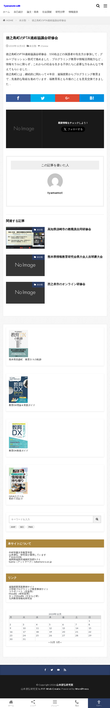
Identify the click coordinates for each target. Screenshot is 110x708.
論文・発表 (32, 11)
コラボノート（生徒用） (21, 591)
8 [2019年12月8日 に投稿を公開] (89, 624)
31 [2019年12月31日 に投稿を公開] (24, 639)
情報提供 (73, 11)
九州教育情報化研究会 (20, 598)
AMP (13, 527)
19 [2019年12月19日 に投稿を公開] (50, 631)
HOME (9, 20)
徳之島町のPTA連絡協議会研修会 (49, 20)
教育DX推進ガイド (18, 450)
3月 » (58, 642)
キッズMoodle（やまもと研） (24, 596)
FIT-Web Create (50, 688)
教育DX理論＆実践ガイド (22, 405)
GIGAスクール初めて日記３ (16, 497)
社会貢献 (47, 11)
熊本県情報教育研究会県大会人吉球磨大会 (75, 256)
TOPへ (99, 703)
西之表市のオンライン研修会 (66, 284)
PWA (30, 527)
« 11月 (52, 642)
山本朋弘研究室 (64, 684)
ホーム (6, 11)
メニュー (55, 703)
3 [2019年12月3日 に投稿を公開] (23, 624)
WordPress (82, 688)
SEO (22, 527)
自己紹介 (18, 11)
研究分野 (60, 11)
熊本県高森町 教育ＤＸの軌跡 (25, 359)
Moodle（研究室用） (20, 593)
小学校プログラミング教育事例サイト (28, 589)
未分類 (22, 20)
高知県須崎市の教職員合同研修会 (69, 229)
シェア (33, 703)
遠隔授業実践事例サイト (21, 586)
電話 (77, 703)
